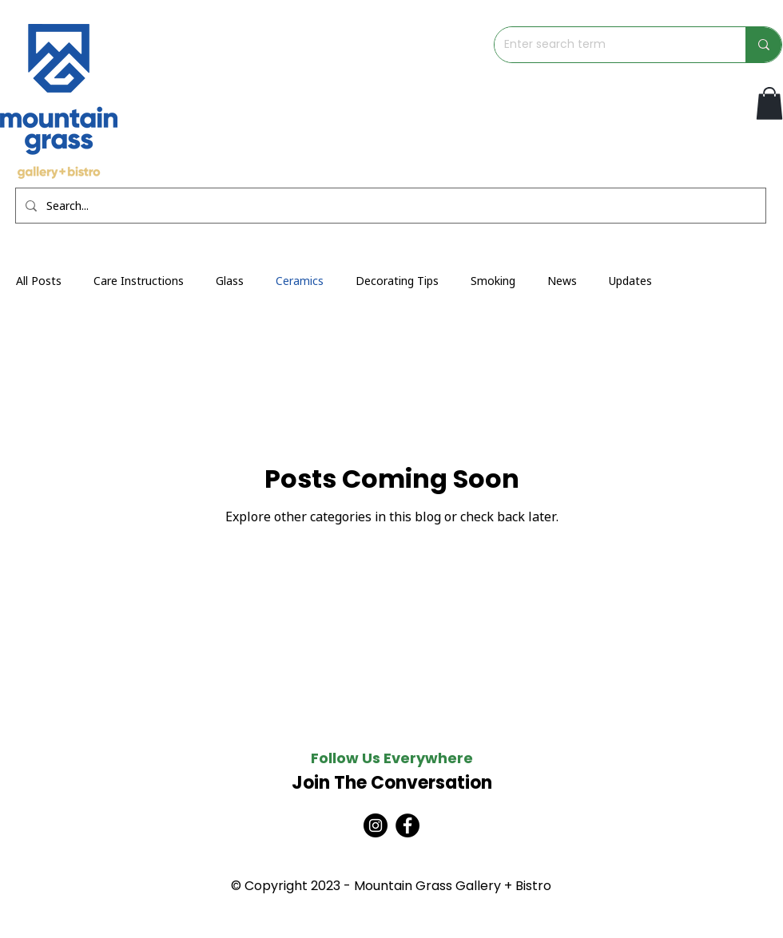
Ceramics (300, 280)
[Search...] (389, 205)
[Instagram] (376, 825)
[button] (769, 103)
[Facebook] (407, 825)
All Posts (39, 280)
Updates (630, 280)
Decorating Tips (397, 280)
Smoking (493, 280)
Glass (230, 280)
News (562, 280)
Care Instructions (138, 280)
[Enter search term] (608, 44)
